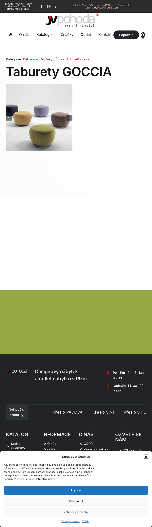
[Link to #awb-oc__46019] (143, 35)
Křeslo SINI (109, 412)
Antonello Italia (77, 59)
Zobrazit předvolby (76, 512)
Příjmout (76, 490)
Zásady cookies (70, 521)
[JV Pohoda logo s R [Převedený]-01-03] (72, 13)
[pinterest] (56, 6)
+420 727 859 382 (86, 5)
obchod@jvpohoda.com (102, 7)
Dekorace (30, 59)
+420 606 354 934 (115, 5)
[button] (146, 457)
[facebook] (41, 6)
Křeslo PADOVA (73, 412)
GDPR (85, 521)
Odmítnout (76, 501)
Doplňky (46, 59)
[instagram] (48, 6)
